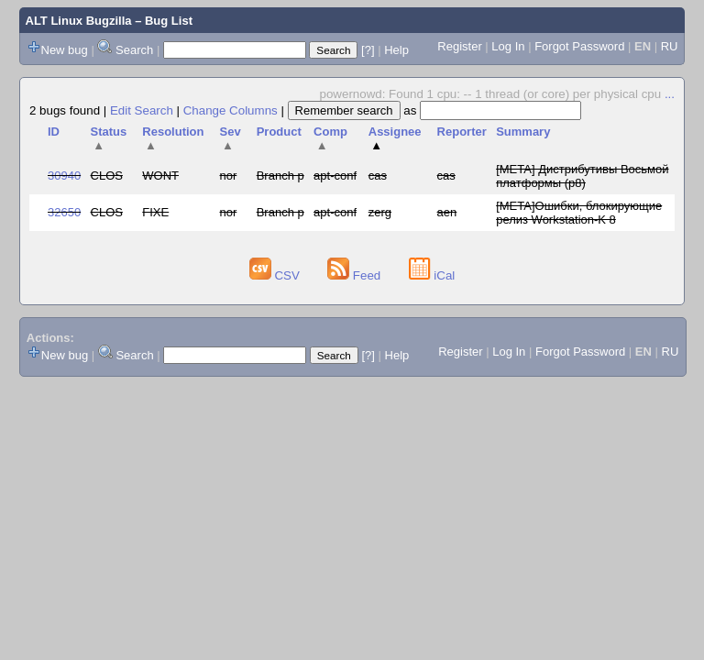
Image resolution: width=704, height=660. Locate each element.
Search (134, 50)
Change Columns (230, 110)
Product (279, 131)
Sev (230, 138)
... (670, 94)
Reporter (462, 131)
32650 (64, 212)
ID (54, 131)
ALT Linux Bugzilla (79, 21)
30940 (64, 175)
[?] (367, 50)
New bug (64, 50)
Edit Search (141, 110)
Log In (507, 46)
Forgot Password (579, 46)
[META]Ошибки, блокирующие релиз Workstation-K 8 (579, 212)
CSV (276, 275)
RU (669, 46)
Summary (523, 131)
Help (396, 50)
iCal (432, 275)
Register (459, 46)
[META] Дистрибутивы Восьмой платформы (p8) (582, 176)
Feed (355, 275)
